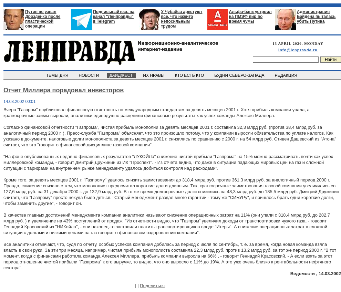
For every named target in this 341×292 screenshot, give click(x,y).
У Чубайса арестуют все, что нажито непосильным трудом (181, 19)
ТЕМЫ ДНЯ (58, 75)
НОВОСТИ (89, 75)
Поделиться (152, 285)
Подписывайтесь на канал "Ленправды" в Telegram (113, 16)
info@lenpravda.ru (298, 50)
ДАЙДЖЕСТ (121, 75)
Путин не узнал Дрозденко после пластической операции (42, 19)
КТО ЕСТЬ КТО (190, 75)
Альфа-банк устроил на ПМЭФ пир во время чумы (250, 16)
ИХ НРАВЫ (154, 75)
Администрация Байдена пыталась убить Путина (316, 16)
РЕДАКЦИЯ (286, 75)
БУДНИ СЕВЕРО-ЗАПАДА (240, 75)
